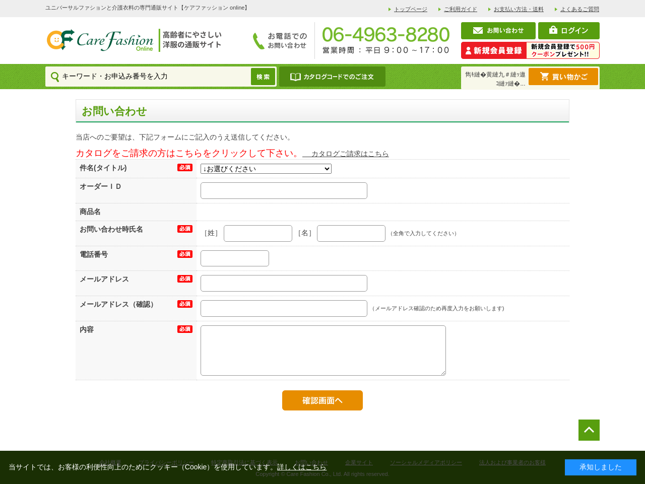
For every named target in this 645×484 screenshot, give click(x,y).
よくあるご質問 (579, 9)
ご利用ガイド (460, 9)
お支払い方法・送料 (519, 9)
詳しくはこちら (302, 467)
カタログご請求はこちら (345, 154)
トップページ (410, 9)
